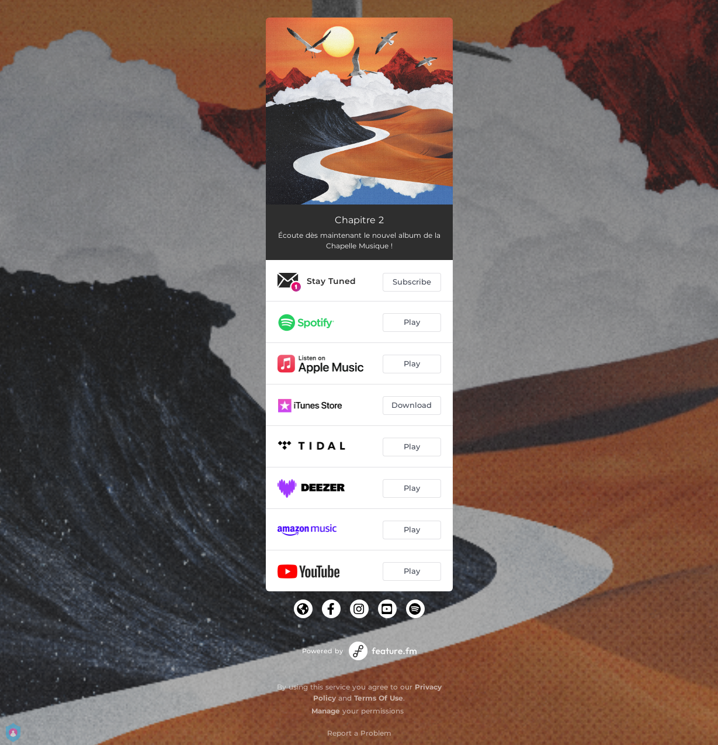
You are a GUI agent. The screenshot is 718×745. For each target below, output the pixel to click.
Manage (325, 710)
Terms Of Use (378, 698)
